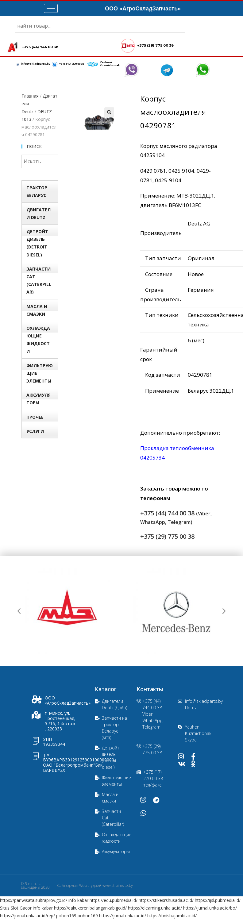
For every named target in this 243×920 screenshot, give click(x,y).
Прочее (35, 417)
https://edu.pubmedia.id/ (113, 900)
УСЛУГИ (35, 431)
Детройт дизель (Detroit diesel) (37, 243)
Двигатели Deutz (38, 214)
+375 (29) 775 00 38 (155, 46)
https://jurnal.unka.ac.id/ (122, 916)
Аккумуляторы (38, 399)
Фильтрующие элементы (39, 373)
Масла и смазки (36, 310)
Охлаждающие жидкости (38, 340)
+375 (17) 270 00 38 (71, 64)
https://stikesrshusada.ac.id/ (166, 900)
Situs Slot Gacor (16, 908)
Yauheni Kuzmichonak (110, 64)
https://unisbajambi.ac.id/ (172, 916)
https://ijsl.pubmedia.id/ (218, 900)
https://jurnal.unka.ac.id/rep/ (27, 916)
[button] (19, 611)
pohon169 (66, 916)
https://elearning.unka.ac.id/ (155, 908)
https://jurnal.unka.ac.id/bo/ (210, 908)
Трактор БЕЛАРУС (36, 191)
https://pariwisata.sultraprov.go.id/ (33, 900)
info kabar (78, 900)
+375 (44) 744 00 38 (40, 47)
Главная (30, 96)
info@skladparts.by (36, 64)
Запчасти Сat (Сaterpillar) (38, 280)
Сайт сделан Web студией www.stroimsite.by (95, 885)
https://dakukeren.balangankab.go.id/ (90, 908)
